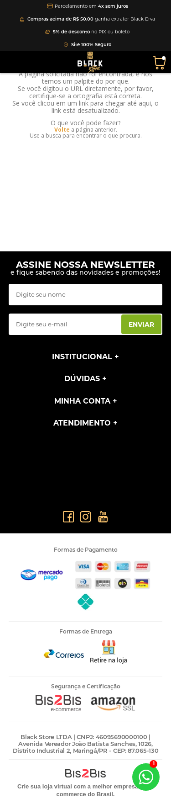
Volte (62, 129)
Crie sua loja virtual (44, 786)
